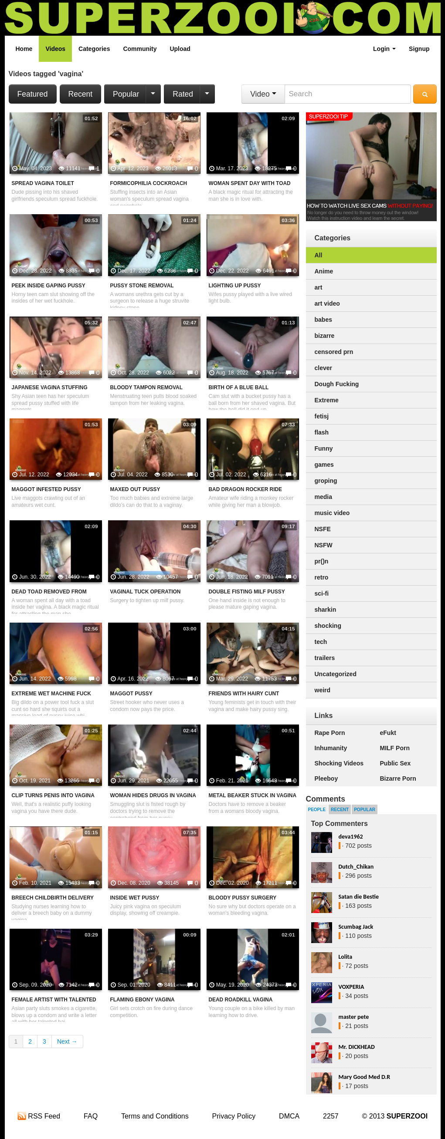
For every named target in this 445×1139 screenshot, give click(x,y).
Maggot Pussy (131, 694)
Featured (32, 94)
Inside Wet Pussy (135, 898)
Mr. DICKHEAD (357, 1047)
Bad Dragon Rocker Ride (245, 489)
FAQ (91, 1116)
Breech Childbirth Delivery (53, 898)
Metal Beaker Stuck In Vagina (252, 795)
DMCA (289, 1116)
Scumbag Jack (356, 926)
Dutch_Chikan (356, 866)
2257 (331, 1116)
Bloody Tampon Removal (146, 387)
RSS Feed (38, 1116)
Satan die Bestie (359, 896)
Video (263, 94)
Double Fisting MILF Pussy (247, 592)
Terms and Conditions (155, 1116)
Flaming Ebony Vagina (142, 1000)
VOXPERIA (351, 987)
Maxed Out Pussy (135, 489)
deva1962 (351, 836)
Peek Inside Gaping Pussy (48, 286)
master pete (354, 1017)
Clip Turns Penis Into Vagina (53, 795)
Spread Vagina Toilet (43, 183)
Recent (80, 94)
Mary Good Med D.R (365, 1077)
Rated (183, 94)
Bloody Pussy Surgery (243, 898)
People (317, 809)
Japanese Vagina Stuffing (50, 387)
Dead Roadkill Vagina (241, 1000)
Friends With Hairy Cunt (244, 694)
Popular (126, 94)
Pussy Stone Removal (142, 286)
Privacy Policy (234, 1116)
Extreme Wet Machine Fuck (51, 694)
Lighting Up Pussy (235, 286)
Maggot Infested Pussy (46, 489)
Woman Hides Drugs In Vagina (153, 795)
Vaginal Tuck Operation (145, 592)
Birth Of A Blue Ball (239, 387)
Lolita (346, 956)
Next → (67, 1041)
